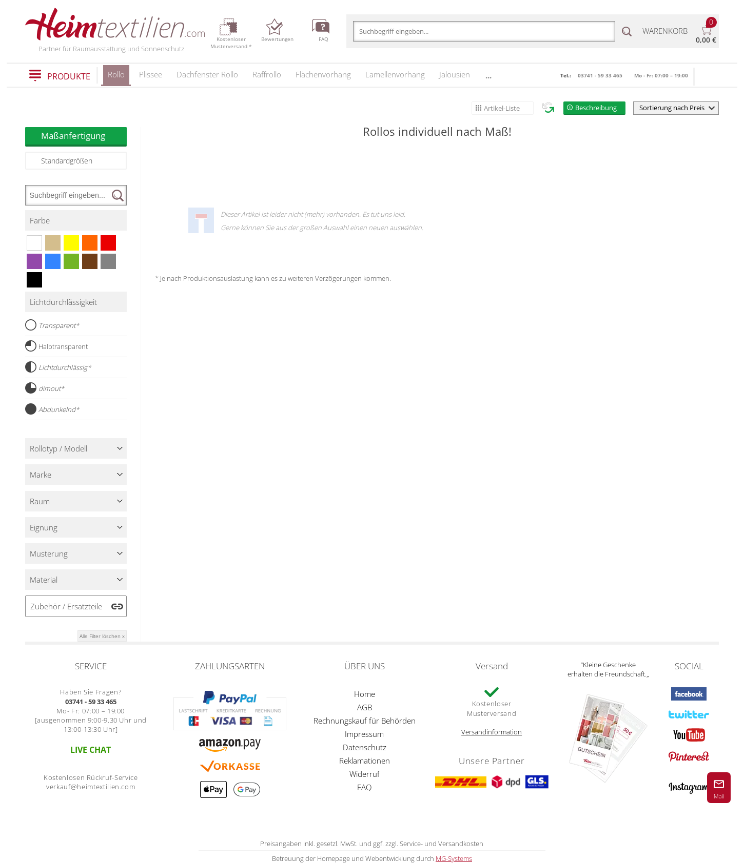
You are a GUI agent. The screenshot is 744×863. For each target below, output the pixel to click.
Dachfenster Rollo (207, 74)
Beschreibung (596, 107)
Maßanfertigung (84, 135)
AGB (364, 707)
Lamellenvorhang (395, 74)
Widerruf (364, 774)
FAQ (364, 787)
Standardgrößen (66, 161)
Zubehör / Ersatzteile (66, 606)
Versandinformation (491, 731)
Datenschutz (364, 747)
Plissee (150, 74)
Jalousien (454, 74)
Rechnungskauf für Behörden (365, 720)
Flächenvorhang (323, 74)
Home (364, 694)
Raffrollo (266, 74)
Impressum (364, 734)
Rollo (116, 77)
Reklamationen (364, 760)
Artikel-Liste (502, 108)
